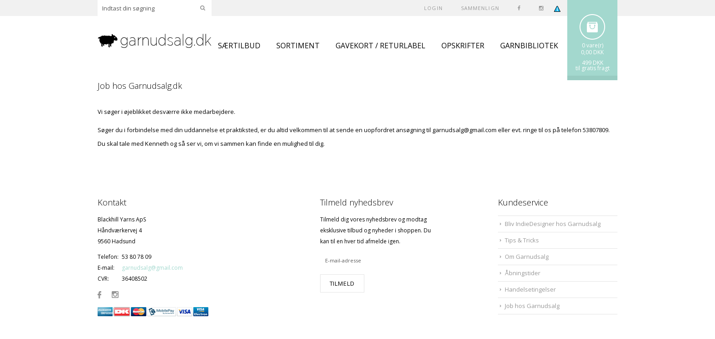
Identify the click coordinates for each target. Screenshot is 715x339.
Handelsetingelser (530, 289)
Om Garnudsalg (527, 256)
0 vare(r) (592, 45)
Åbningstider (522, 273)
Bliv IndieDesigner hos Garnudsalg (553, 224)
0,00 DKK (592, 52)
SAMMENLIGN (480, 8)
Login (433, 8)
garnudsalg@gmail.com (152, 268)
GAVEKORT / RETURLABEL (380, 46)
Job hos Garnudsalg (532, 306)
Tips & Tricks (522, 240)
